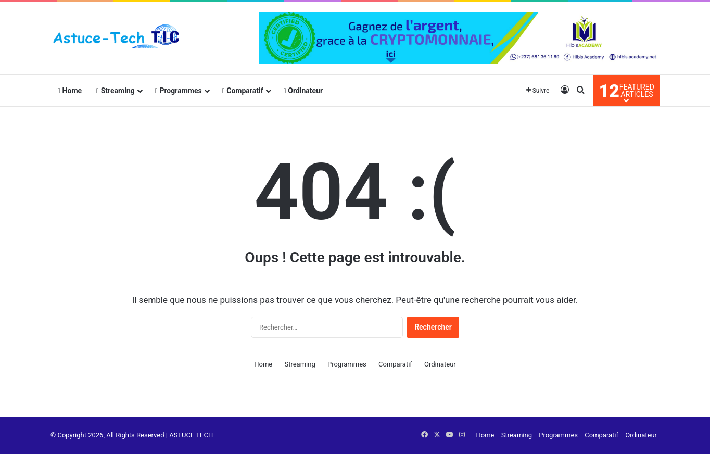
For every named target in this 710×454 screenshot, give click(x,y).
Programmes (178, 90)
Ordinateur (303, 90)
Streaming (115, 90)
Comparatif (242, 90)
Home (70, 90)
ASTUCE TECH (191, 435)
